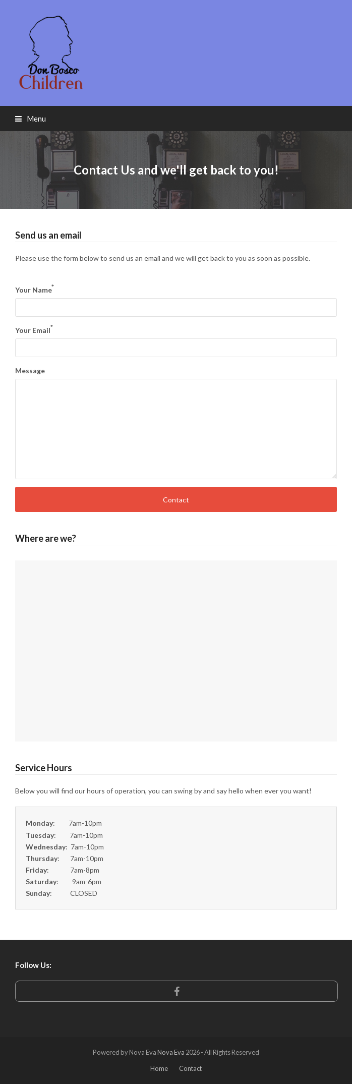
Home (159, 1068)
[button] (30, 118)
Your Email (34, 329)
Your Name (34, 289)
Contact (176, 499)
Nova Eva (171, 1052)
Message (30, 370)
